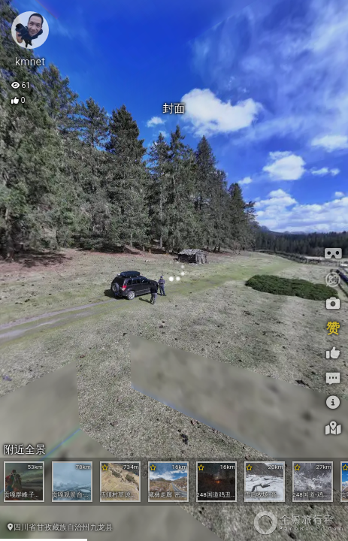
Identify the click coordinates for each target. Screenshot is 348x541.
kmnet (30, 62)
